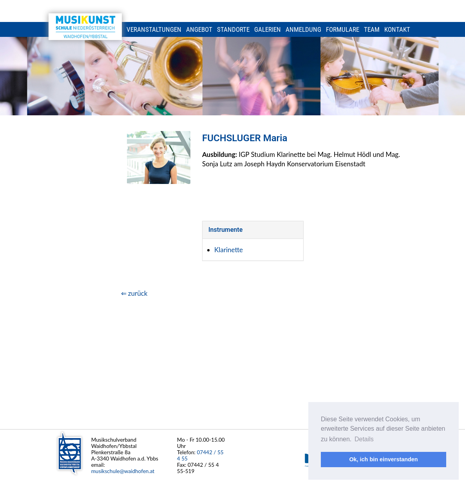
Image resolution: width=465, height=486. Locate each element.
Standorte (233, 29)
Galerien (267, 29)
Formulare (342, 29)
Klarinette (228, 250)
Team (372, 29)
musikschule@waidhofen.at (123, 471)
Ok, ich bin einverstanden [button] (383, 459)
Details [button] (364, 439)
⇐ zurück (134, 293)
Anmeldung (303, 29)
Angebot (199, 29)
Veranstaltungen (154, 29)
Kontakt (397, 29)
